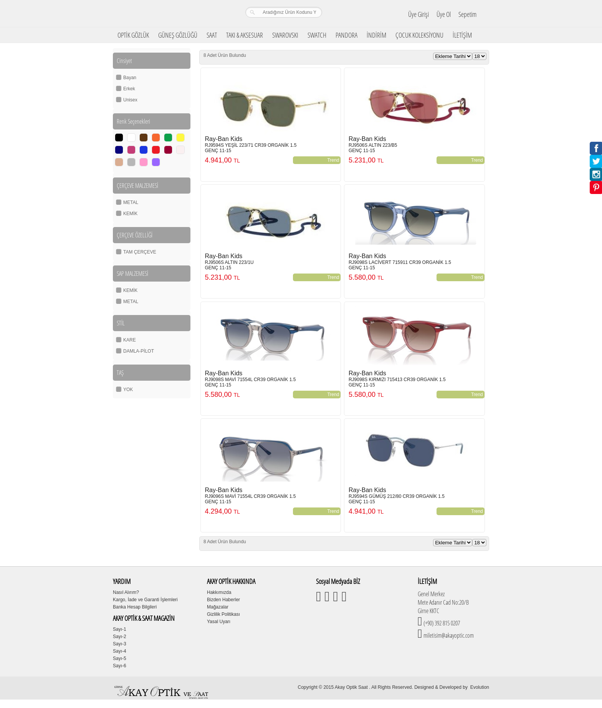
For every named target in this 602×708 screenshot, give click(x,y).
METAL (130, 202)
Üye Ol (444, 14)
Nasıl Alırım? (126, 592)
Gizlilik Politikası (223, 614)
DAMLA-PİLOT (138, 351)
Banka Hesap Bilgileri (135, 607)
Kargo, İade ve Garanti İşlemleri (145, 599)
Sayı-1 (119, 629)
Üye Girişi (418, 14)
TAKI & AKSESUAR (244, 35)
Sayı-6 (119, 665)
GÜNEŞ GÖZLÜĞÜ (177, 35)
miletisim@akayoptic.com (448, 635)
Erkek (129, 88)
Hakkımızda (219, 592)
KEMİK (130, 213)
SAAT (212, 35)
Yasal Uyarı (218, 621)
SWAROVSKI (285, 35)
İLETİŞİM (462, 35)
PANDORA (346, 35)
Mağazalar (217, 607)
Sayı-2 (119, 636)
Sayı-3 (119, 644)
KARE (129, 340)
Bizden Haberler (223, 599)
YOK (128, 389)
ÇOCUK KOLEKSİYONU (419, 35)
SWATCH (317, 35)
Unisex (130, 100)
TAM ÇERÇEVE (139, 252)
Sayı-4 (119, 651)
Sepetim (467, 14)
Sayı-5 (119, 658)
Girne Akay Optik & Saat (162, 13)
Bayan (129, 77)
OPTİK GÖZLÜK (133, 35)
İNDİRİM (376, 35)
